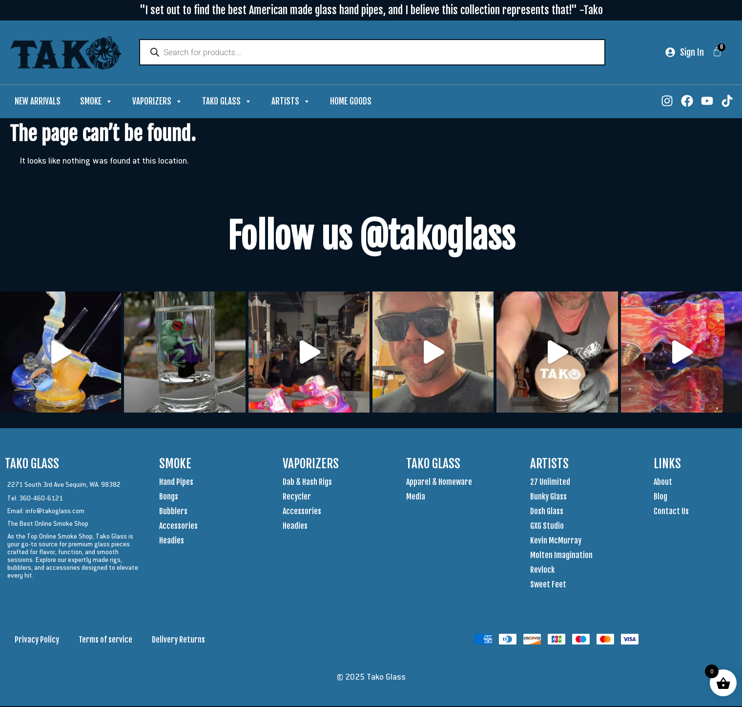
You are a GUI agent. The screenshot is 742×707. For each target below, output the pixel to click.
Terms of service (105, 640)
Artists (290, 102)
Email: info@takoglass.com (45, 511)
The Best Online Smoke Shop (47, 524)
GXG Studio (547, 527)
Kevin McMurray (555, 541)
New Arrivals (38, 102)
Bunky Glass (548, 497)
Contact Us (671, 512)
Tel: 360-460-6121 (35, 499)
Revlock (542, 571)
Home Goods (350, 102)
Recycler (297, 497)
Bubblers (173, 512)
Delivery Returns (178, 640)
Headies (171, 541)
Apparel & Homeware (439, 483)
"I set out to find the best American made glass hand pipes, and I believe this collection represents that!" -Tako (371, 10)
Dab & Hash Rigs (307, 483)
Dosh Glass (546, 512)
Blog (660, 497)
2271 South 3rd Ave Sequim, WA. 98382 (64, 485)
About (663, 483)
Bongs (168, 497)
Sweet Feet (548, 585)
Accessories (178, 527)
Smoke (96, 102)
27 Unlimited (550, 483)
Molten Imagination (561, 556)
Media (415, 497)
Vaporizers (157, 102)
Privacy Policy (37, 640)
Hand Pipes (176, 483)
